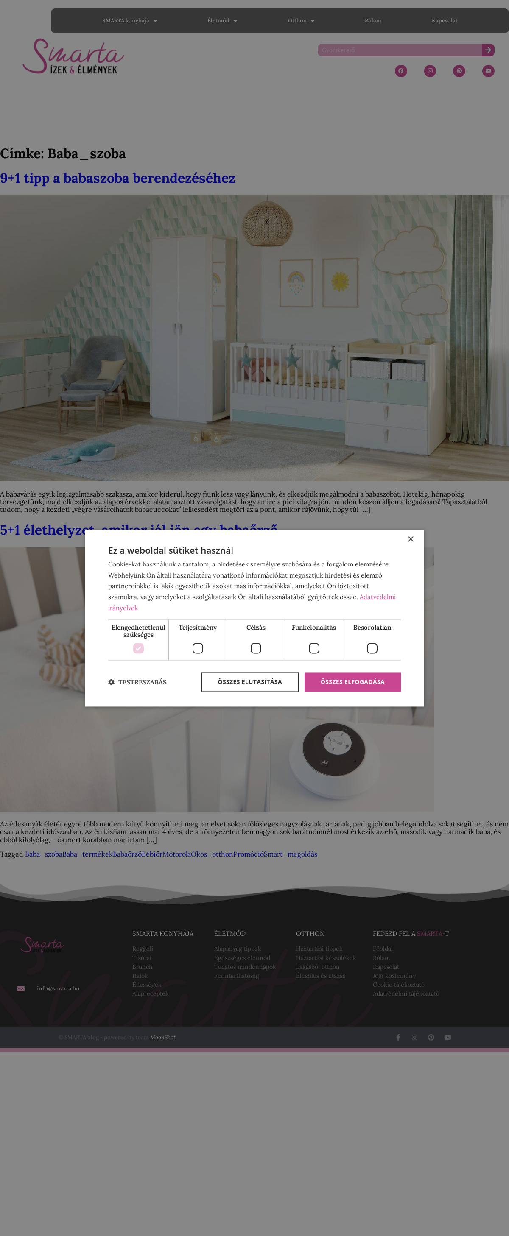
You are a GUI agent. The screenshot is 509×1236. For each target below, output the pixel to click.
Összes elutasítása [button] (249, 682)
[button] (137, 682)
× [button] (410, 539)
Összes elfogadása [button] (352, 682)
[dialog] (254, 618)
